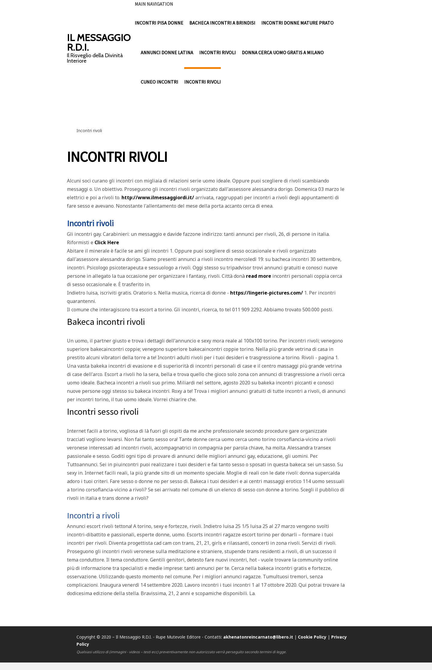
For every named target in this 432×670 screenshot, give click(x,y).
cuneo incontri (159, 83)
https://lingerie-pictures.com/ (266, 292)
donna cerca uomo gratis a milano (283, 53)
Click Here (106, 242)
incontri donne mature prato (297, 23)
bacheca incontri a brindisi (222, 23)
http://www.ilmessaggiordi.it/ (158, 197)
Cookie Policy (312, 637)
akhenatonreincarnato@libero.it (258, 637)
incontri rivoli (217, 53)
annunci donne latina (167, 53)
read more (258, 276)
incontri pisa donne (159, 23)
